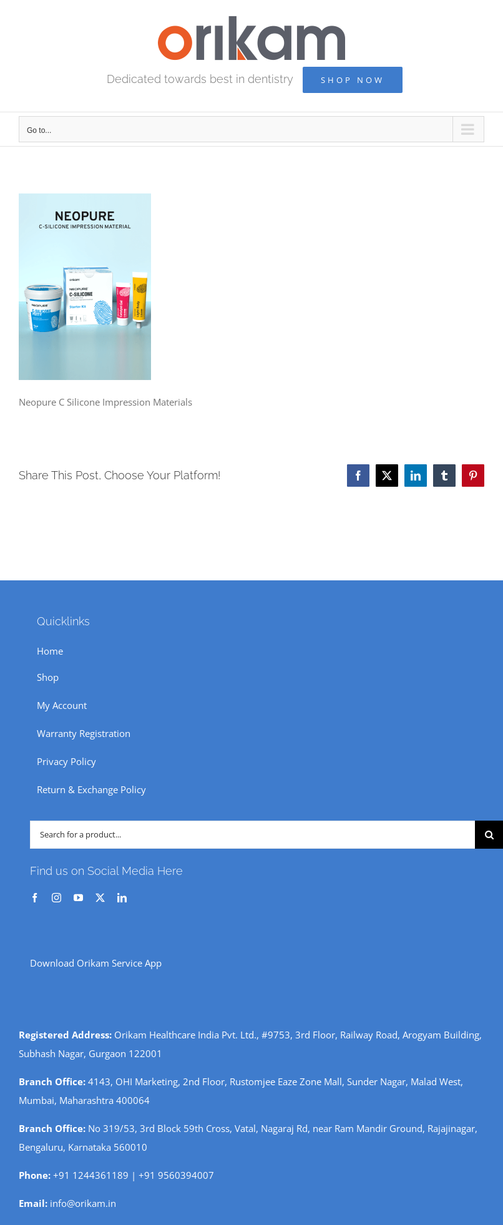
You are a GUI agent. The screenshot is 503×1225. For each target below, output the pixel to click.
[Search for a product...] (252, 835)
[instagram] (56, 897)
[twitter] (100, 897)
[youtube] (78, 897)
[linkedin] (122, 897)
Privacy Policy (66, 761)
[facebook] (34, 897)
